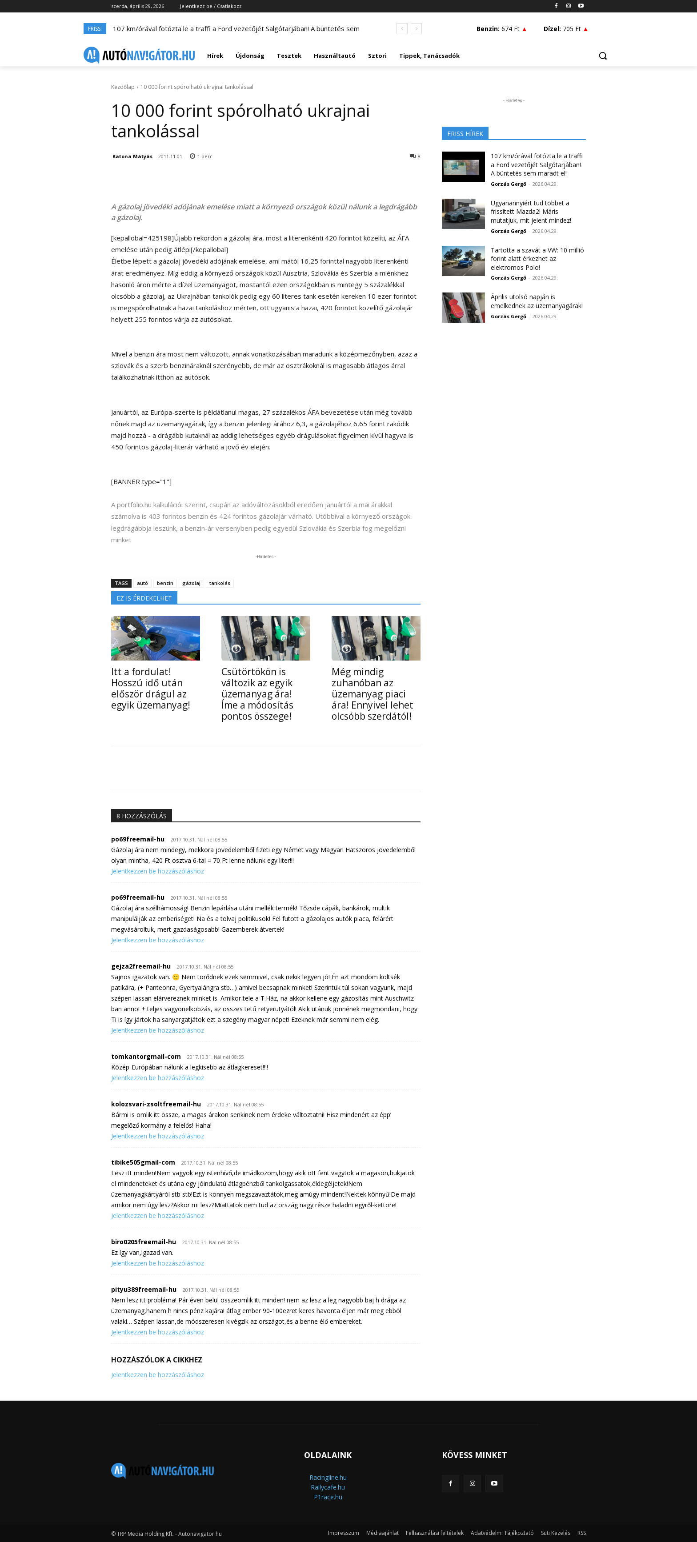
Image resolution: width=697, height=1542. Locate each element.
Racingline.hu (328, 1477)
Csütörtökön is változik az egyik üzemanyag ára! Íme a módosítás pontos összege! (257, 693)
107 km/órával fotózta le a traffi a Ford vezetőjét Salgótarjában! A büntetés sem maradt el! (537, 164)
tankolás (219, 583)
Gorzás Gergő (508, 183)
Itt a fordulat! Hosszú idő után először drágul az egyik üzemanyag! (150, 688)
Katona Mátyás (132, 156)
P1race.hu (328, 1497)
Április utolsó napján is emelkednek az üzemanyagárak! (537, 301)
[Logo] (139, 55)
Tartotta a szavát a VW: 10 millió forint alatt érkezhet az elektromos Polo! (537, 259)
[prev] (402, 28)
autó (142, 583)
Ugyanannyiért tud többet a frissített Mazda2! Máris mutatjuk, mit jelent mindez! (531, 211)
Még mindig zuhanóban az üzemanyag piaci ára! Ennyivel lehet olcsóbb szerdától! (372, 693)
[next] (416, 28)
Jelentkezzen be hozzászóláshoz (157, 871)
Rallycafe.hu (328, 1487)
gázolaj (191, 583)
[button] (602, 55)
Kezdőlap (123, 87)
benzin (165, 583)
